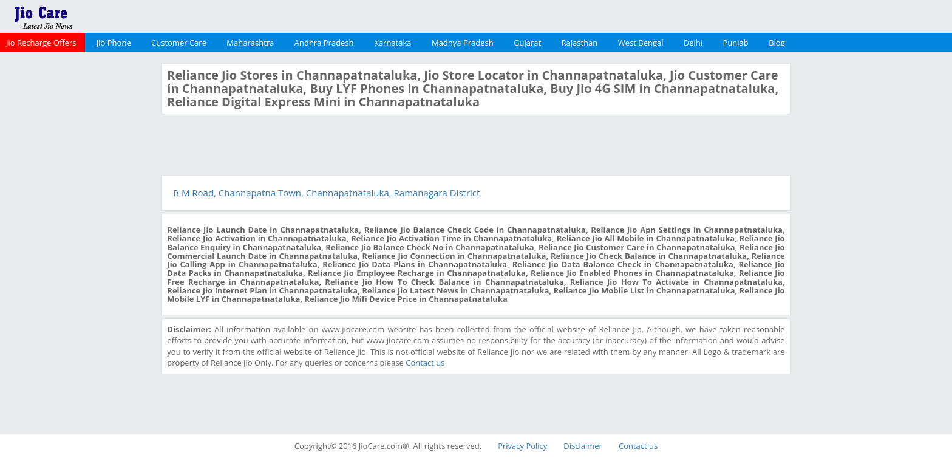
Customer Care (178, 42)
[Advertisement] (79, 245)
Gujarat (527, 42)
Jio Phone (114, 42)
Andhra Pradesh (324, 42)
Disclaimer (582, 445)
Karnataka (393, 42)
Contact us (425, 362)
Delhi (693, 42)
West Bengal (641, 42)
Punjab (736, 42)
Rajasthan (580, 42)
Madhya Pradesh (463, 42)
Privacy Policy (522, 445)
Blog (777, 42)
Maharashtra (250, 42)
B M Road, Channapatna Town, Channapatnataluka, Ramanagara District (326, 192)
